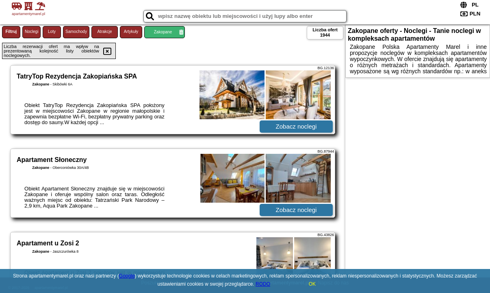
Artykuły (131, 31)
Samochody (76, 31)
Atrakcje (104, 31)
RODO (263, 284)
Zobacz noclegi (296, 126)
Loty (52, 31)
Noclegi (31, 31)
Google (127, 276)
